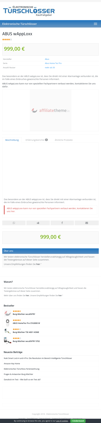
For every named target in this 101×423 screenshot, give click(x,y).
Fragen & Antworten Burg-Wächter (18, 374)
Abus (47, 59)
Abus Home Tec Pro (53, 63)
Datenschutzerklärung (61, 418)
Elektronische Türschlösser (19, 24)
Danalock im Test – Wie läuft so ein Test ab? (22, 379)
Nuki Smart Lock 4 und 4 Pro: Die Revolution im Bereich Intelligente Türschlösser (38, 358)
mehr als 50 (50, 67)
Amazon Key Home (12, 363)
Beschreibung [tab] (12, 140)
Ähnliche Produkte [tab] (64, 140)
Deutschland (44, 418)
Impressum (77, 418)
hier (38, 264)
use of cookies (62, 421)
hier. (13, 211)
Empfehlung (32, 418)
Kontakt (22, 418)
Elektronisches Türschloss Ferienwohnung (21, 369)
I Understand (78, 421)
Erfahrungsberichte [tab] (37, 140)
